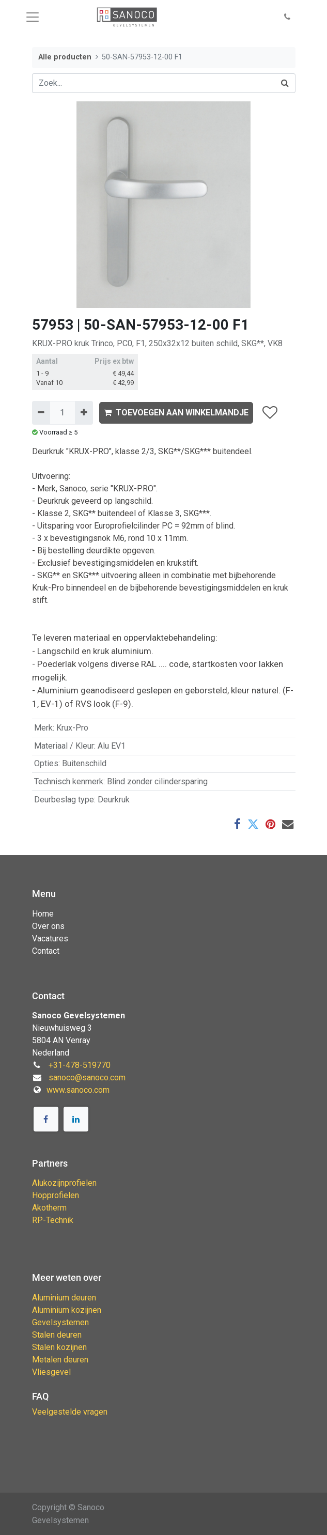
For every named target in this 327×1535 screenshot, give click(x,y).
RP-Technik (52, 1220)
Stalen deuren (57, 1335)
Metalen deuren (60, 1360)
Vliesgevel (51, 1372)
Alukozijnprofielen (64, 1183)
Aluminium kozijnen (66, 1310)
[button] (287, 17)
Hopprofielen (55, 1195)
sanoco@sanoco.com (87, 1077)
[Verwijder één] (41, 413)
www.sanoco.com (78, 1090)
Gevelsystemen (60, 1322)
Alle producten (64, 57)
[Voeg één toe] (84, 413)
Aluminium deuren (64, 1298)
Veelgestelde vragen (69, 1412)
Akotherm (49, 1208)
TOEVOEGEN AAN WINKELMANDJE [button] (176, 412)
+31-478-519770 (80, 1065)
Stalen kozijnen (59, 1347)
